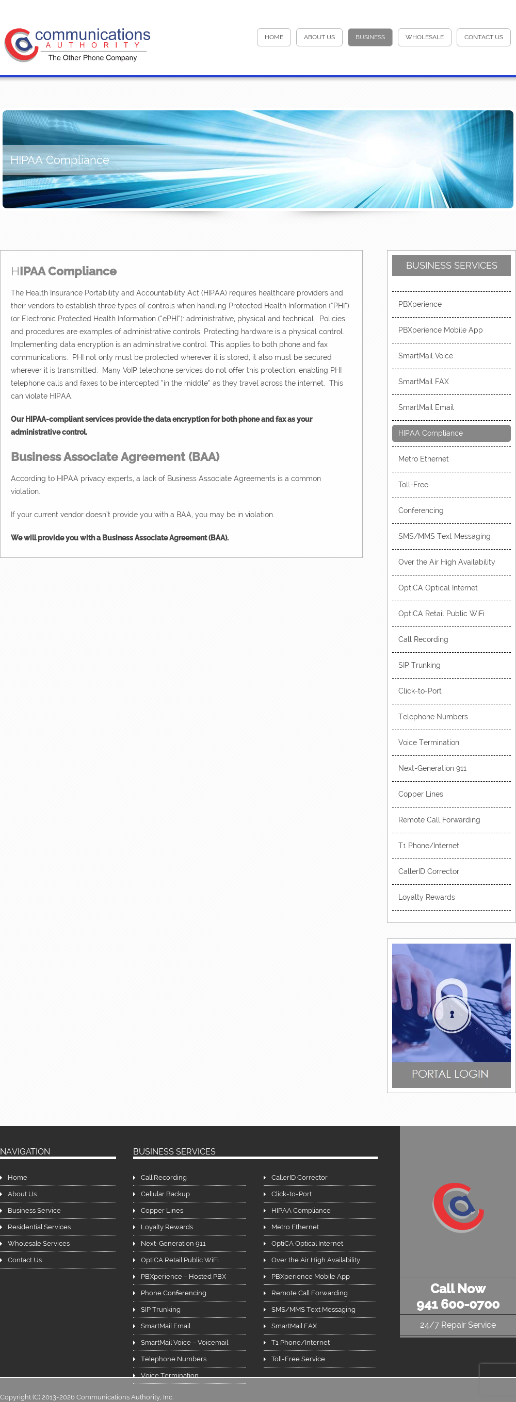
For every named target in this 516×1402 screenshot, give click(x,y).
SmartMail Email (426, 407)
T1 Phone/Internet (428, 846)
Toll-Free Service (298, 1359)
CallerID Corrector (428, 871)
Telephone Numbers (433, 717)
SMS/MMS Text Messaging (444, 536)
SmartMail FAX (423, 381)
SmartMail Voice (425, 356)
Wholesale (425, 37)
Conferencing (421, 510)
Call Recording (423, 639)
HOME (274, 37)
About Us (319, 37)
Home (17, 1177)
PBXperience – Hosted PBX (183, 1276)
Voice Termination (428, 742)
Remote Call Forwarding (439, 820)
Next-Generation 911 (432, 768)
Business (370, 37)
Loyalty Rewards (426, 897)
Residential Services (39, 1227)
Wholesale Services (39, 1243)
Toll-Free (413, 485)
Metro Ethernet (423, 459)
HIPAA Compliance (430, 433)
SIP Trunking (419, 665)
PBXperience (420, 304)
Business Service (34, 1210)
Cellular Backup (165, 1194)
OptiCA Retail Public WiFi (441, 613)
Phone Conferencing (173, 1293)
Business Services (451, 265)
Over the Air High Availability (446, 562)
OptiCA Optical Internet (438, 588)
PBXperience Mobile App (440, 330)
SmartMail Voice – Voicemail (184, 1342)
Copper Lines (420, 794)
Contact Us (483, 37)
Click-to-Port (420, 691)
